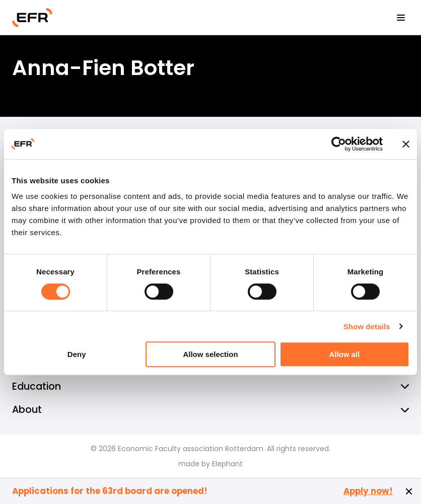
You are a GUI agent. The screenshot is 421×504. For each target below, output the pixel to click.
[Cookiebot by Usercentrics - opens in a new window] (339, 144)
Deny (76, 354)
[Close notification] (409, 491)
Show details (366, 326)
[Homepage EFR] (32, 17)
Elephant (227, 464)
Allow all (344, 354)
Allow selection (210, 354)
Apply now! (368, 491)
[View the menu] (401, 18)
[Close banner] (405, 144)
